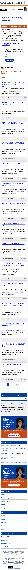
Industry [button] (12, 72)
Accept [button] (10, 567)
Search (3, 362)
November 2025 (5, 505)
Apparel (3, 472)
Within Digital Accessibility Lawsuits (9, 363)
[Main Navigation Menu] (26, 2)
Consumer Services (6, 469)
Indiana (3, 493)
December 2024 (5, 538)
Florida (3, 487)
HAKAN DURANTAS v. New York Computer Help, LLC (12, 173)
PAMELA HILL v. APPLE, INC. (11, 155)
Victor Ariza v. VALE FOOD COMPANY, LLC (12, 421)
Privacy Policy (8, 559)
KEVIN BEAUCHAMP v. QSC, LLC (12, 119)
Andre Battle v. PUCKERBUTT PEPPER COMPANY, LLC (11, 426)
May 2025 (3, 521)
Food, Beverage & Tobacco (8, 466)
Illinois (3, 483)
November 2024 (5, 541)
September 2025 (5, 511)
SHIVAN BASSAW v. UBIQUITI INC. (13, 226)
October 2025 (4, 508)
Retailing (3, 462)
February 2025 (5, 531)
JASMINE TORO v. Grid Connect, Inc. (14, 190)
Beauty (3, 476)
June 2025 (4, 518)
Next (18, 352)
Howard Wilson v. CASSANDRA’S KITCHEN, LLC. (13, 430)
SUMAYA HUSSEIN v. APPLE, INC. (13, 137)
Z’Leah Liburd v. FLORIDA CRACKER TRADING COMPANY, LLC (13, 417)
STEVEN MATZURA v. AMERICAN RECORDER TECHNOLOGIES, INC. (13, 281)
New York (3, 497)
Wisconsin (4, 490)
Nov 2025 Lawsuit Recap (8, 43)
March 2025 (4, 528)
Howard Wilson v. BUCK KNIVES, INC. (11, 413)
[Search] (14, 366)
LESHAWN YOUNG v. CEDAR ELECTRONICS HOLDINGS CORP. (13, 245)
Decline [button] (17, 567)
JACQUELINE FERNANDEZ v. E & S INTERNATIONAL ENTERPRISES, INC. (13, 85)
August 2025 (4, 515)
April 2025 (4, 525)
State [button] (3, 77)
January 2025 (4, 535)
